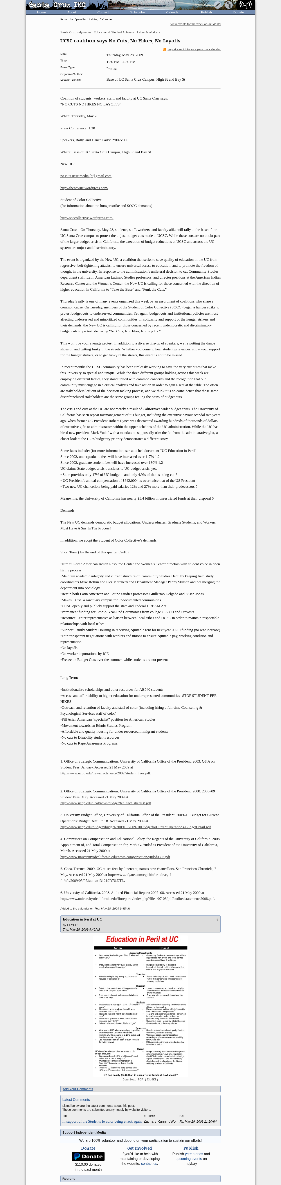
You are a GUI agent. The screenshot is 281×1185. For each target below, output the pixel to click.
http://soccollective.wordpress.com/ (86, 218)
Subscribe (137, 12)
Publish (206, 12)
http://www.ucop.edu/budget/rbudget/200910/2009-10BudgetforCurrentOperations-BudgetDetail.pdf (135, 827)
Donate (238, 12)
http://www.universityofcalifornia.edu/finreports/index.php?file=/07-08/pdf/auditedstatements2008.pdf (137, 899)
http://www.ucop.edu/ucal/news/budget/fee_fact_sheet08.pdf (105, 803)
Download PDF (133, 1080)
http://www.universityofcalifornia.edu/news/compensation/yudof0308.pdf (115, 857)
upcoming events (188, 1159)
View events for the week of (195, 24)
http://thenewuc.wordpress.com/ (84, 188)
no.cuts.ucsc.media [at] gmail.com (86, 176)
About (71, 12)
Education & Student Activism (114, 32)
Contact (103, 12)
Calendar (173, 12)
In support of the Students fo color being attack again (102, 1121)
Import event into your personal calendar (192, 49)
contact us (149, 1163)
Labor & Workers (148, 32)
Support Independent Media (84, 1132)
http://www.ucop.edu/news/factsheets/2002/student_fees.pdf (105, 773)
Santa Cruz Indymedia (75, 32)
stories (194, 1154)
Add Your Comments (78, 1089)
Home (41, 12)
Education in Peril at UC (82, 919)
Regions (68, 1178)
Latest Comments (76, 1100)
